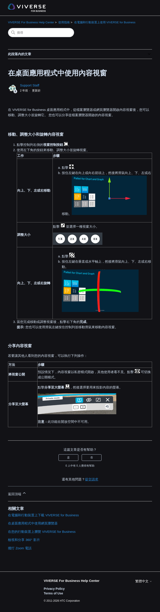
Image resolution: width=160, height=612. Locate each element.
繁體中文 (143, 581)
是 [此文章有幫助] (68, 457)
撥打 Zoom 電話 (20, 548)
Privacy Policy (54, 588)
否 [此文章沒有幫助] (91, 457)
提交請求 (91, 479)
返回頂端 (17, 493)
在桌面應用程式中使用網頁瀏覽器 (33, 523)
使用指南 (64, 22)
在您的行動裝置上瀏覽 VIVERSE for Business (41, 531)
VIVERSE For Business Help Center (31, 22)
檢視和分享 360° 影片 (24, 540)
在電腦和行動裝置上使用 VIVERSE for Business (105, 22)
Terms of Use (53, 593)
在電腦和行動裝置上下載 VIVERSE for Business (43, 515)
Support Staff (29, 85)
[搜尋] (41, 32)
